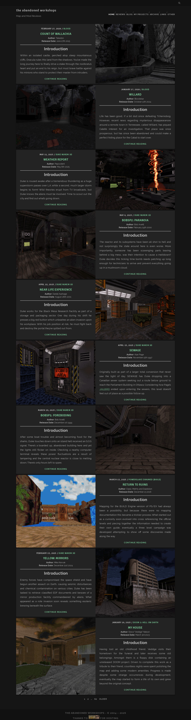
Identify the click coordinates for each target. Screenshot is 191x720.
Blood (67, 23)
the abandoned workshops (36, 10)
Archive (153, 10)
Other (171, 10)
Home (108, 10)
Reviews (118, 10)
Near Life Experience (56, 283)
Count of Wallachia (56, 27)
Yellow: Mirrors (55, 552)
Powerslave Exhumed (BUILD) (145, 473)
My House (135, 621)
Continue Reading (56, 73)
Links (162, 10)
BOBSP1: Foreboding (56, 409)
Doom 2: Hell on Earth (145, 616)
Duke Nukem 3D (64, 148)
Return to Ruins (135, 478)
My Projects (139, 10)
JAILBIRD (104, 383)
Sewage (135, 344)
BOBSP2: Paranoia (135, 214)
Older (103, 693)
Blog (127, 10)
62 (95, 693)
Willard (135, 88)
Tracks (93, 716)
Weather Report (56, 153)
